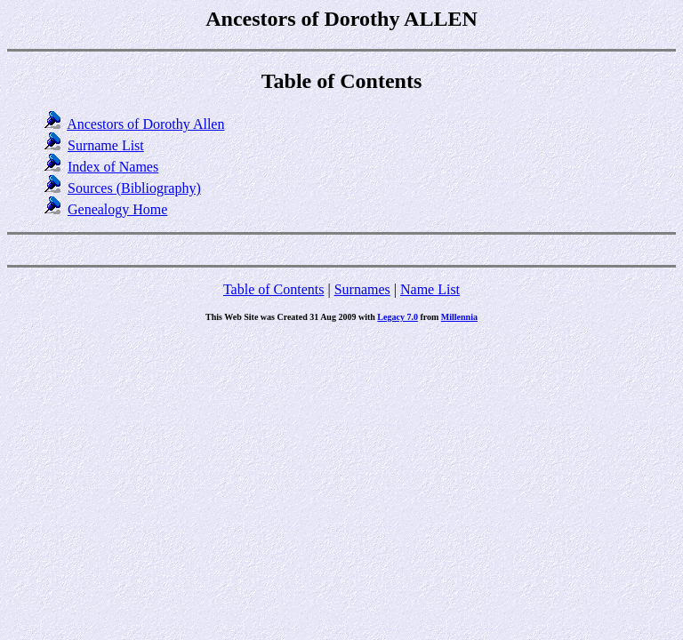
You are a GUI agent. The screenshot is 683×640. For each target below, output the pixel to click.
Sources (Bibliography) (134, 188)
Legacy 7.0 (397, 317)
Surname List (106, 145)
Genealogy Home (117, 209)
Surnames (362, 289)
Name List (430, 289)
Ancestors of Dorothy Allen (145, 124)
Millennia (459, 317)
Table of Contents (274, 289)
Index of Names (113, 166)
